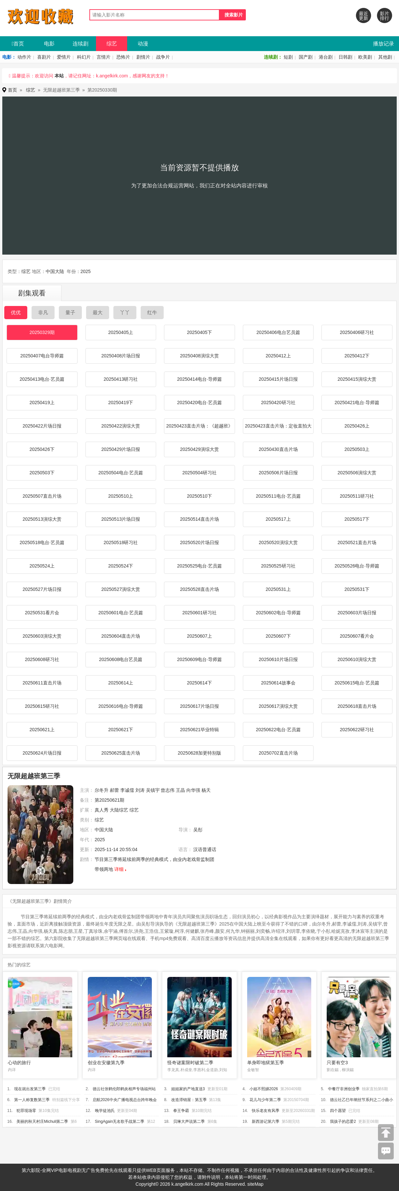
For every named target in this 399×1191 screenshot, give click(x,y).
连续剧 (80, 43)
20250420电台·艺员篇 (199, 402)
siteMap (255, 1184)
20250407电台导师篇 (42, 355)
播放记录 (383, 43)
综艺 (111, 43)
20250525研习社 (278, 565)
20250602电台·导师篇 (278, 612)
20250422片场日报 (42, 426)
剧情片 (143, 57)
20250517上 (278, 519)
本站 (59, 75)
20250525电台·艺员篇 (199, 565)
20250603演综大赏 (42, 636)
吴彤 (197, 829)
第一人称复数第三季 (32, 1099)
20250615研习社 (42, 706)
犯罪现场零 (26, 1110)
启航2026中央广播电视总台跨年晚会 (125, 1099)
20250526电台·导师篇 (357, 565)
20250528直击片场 (199, 589)
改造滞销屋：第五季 (189, 1099)
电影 (49, 43)
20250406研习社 (357, 332)
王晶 (180, 790)
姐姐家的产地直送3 (188, 1089)
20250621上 (42, 729)
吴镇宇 (153, 790)
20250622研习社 (357, 729)
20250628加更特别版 (199, 753)
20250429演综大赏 (199, 449)
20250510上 (120, 496)
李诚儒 (127, 790)
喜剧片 (44, 57)
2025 (86, 271)
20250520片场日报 (199, 542)
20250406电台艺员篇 (278, 332)
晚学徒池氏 (105, 1110)
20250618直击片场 (357, 706)
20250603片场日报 (357, 612)
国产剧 (306, 57)
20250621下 (120, 729)
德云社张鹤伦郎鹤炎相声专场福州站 (124, 1089)
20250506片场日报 (278, 472)
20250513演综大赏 (42, 519)
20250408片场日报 (120, 355)
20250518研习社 (121, 542)
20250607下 (278, 636)
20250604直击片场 (120, 636)
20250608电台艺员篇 (120, 659)
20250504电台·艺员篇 (120, 472)
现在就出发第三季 (30, 1089)
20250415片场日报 (278, 379)
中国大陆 (55, 271)
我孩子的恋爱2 (343, 1121)
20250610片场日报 (278, 659)
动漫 (143, 43)
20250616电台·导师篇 (120, 706)
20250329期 (42, 332)
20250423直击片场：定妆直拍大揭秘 (278, 428)
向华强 (193, 790)
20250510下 (199, 496)
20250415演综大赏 (357, 379)
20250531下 (356, 589)
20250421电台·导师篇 (357, 402)
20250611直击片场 (42, 682)
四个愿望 (338, 1110)
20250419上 (42, 402)
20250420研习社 (278, 402)
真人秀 (101, 810)
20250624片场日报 (42, 753)
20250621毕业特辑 (199, 729)
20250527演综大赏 (120, 589)
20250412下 (356, 355)
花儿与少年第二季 (265, 1099)
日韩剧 (345, 57)
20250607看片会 (357, 636)
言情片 (103, 57)
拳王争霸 (181, 1110)
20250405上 (120, 332)
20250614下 (199, 682)
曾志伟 (168, 790)
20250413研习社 (121, 379)
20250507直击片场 (42, 496)
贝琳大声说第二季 (189, 1121)
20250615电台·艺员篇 (357, 682)
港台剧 (326, 57)
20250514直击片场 (199, 519)
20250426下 (42, 449)
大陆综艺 (119, 810)
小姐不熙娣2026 (263, 1089)
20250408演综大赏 (199, 355)
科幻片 (84, 57)
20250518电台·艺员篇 (42, 542)
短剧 (288, 57)
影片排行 (384, 16)
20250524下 (120, 565)
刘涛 (140, 790)
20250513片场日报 (120, 519)
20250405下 (199, 332)
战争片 (163, 57)
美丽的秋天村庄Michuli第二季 (42, 1121)
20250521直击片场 (357, 542)
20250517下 (356, 519)
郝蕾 (114, 790)
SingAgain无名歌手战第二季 (120, 1121)
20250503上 (356, 449)
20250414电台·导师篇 (199, 379)
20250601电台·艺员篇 (120, 612)
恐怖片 (123, 57)
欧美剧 (365, 57)
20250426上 (356, 426)
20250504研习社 (199, 472)
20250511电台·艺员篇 (278, 496)
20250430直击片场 (278, 449)
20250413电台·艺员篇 (42, 379)
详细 (119, 869)
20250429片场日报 (120, 449)
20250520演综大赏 (278, 542)
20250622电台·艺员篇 (278, 729)
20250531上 (278, 589)
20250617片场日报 (199, 706)
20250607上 (199, 636)
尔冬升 (101, 790)
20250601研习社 (199, 612)
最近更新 (363, 16)
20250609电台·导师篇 (199, 659)
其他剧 (385, 57)
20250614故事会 (278, 682)
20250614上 (120, 682)
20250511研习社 (357, 496)
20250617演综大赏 (278, 706)
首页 (18, 43)
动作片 (24, 57)
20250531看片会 (42, 612)
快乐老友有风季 (265, 1110)
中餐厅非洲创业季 (344, 1089)
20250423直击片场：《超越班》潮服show (199, 428)
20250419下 (120, 402)
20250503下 (42, 472)
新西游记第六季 (265, 1121)
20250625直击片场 (120, 753)
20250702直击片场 (278, 753)
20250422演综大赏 (120, 426)
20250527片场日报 (42, 589)
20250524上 (42, 565)
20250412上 (278, 355)
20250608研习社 (42, 659)
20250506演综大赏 (357, 472)
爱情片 (64, 57)
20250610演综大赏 (357, 659)
